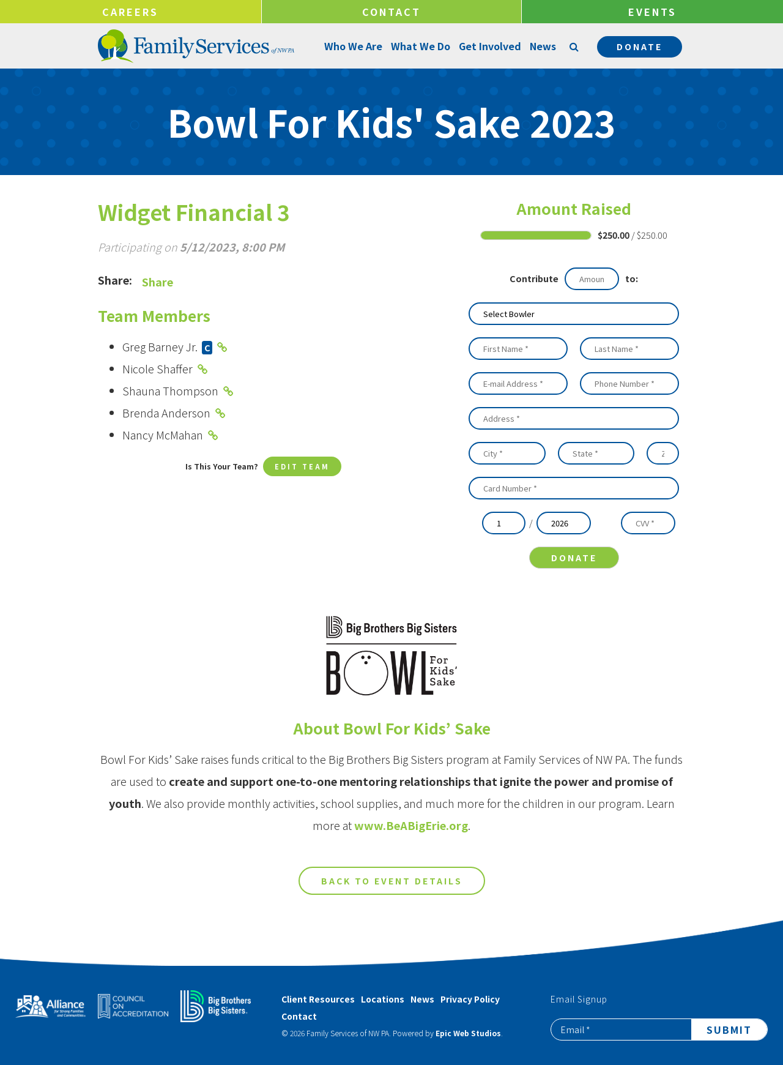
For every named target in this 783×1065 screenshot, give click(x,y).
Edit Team (302, 467)
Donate (639, 46)
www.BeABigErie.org (411, 835)
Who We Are (352, 46)
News (542, 46)
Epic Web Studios (468, 1033)
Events (652, 11)
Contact (391, 11)
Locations (382, 999)
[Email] (621, 1029)
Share (157, 282)
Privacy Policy (470, 999)
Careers (130, 11)
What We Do (419, 46)
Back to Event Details (391, 890)
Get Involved (489, 46)
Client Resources (318, 999)
